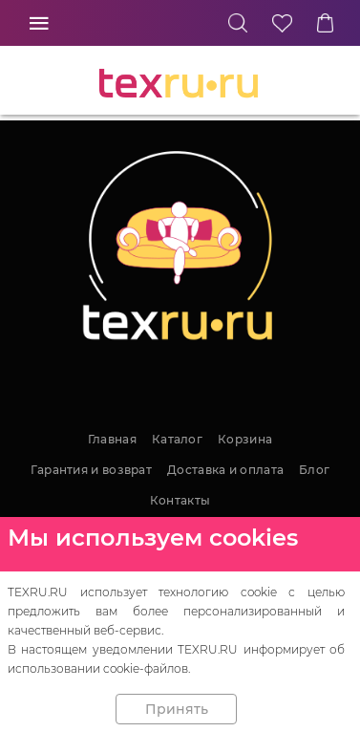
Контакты (180, 500)
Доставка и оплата (225, 470)
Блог (314, 470)
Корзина (245, 439)
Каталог (177, 439)
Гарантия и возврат (91, 470)
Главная (112, 439)
